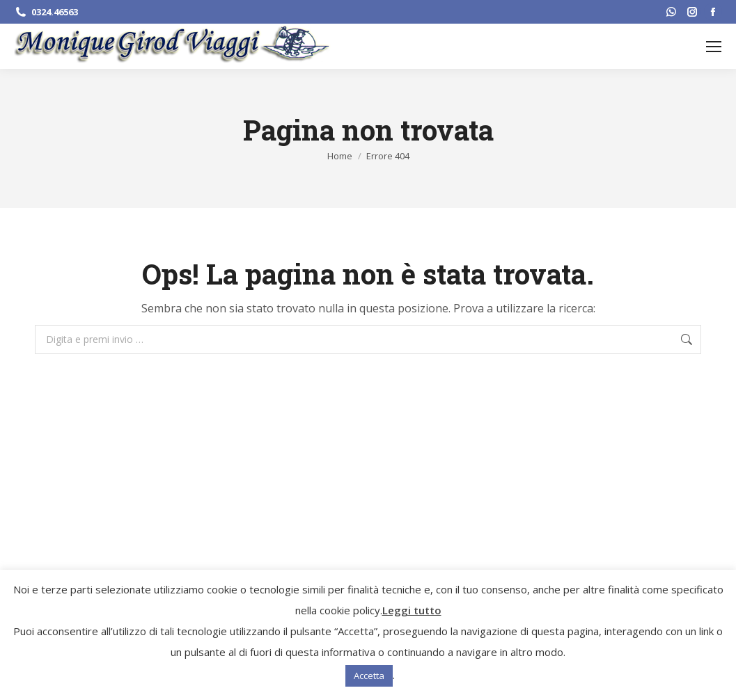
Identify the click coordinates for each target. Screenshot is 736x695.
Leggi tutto (411, 610)
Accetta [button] (369, 675)
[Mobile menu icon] (713, 46)
